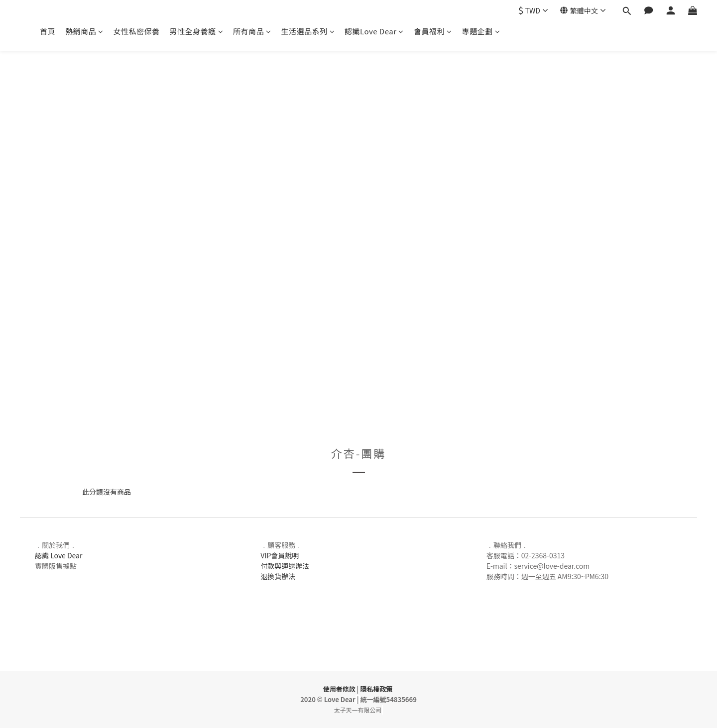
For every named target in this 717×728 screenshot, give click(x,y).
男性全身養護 (197, 31)
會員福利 (433, 31)
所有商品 (252, 31)
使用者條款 (339, 689)
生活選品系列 (308, 31)
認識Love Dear (374, 31)
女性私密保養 (137, 31)
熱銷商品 (84, 31)
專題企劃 (481, 31)
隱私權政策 (376, 689)
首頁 (47, 31)
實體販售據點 (56, 566)
